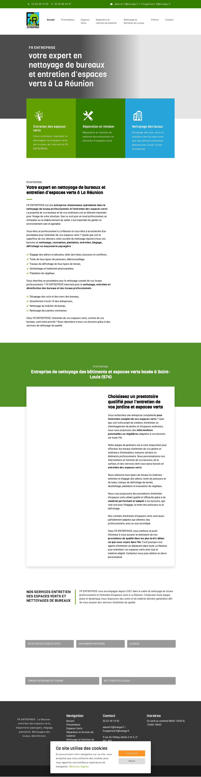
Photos (155, 20)
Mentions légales (79, 766)
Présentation (67, 20)
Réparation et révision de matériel (106, 21)
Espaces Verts (85, 21)
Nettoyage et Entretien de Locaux (134, 21)
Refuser (132, 761)
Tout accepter (132, 753)
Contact (169, 20)
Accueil (51, 20)
